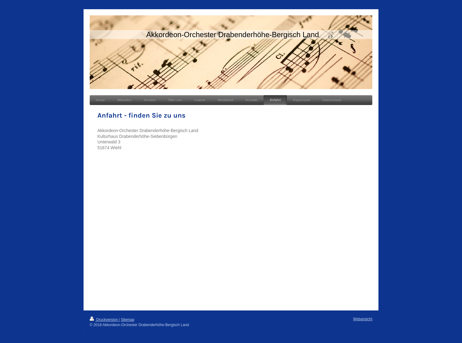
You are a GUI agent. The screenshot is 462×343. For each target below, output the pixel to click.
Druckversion (104, 320)
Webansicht (362, 319)
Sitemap (127, 320)
